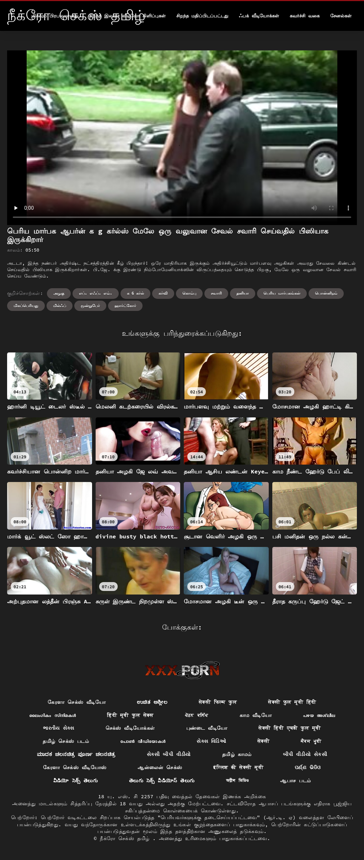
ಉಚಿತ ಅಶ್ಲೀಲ (152, 702)
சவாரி (216, 293)
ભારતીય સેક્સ (58, 728)
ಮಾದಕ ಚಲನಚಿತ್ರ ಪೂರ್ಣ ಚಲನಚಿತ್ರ (76, 754)
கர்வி (163, 293)
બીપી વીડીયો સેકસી (305, 754)
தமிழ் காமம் (237, 754)
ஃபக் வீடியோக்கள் (259, 16)
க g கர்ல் (135, 293)
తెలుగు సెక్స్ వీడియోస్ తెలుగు (161, 780)
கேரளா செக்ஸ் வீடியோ (77, 702)
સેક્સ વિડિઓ (211, 741)
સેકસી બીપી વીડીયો (169, 754)
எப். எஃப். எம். (95, 293)
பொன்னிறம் (326, 293)
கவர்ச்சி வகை (305, 16)
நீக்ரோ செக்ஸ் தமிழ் (126, 838)
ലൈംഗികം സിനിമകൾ (52, 715)
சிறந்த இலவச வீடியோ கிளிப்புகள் (127, 16)
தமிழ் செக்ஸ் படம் (66, 741)
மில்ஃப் (59, 305)
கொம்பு (189, 293)
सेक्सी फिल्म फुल (218, 702)
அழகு (58, 293)
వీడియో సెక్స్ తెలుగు (75, 780)
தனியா (242, 293)
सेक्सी (263, 741)
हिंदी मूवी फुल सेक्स (130, 715)
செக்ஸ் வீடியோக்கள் (130, 728)
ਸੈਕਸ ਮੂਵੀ (311, 741)
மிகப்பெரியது (26, 305)
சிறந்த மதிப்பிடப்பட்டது (202, 16)
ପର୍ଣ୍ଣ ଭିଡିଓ (308, 767)
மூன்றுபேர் (90, 305)
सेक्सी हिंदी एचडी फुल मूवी (289, 728)
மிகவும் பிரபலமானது (54, 16)
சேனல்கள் (341, 16)
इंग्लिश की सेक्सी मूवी (238, 767)
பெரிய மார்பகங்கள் (281, 293)
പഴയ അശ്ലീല (319, 715)
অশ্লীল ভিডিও (237, 780)
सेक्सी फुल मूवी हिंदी (292, 702)
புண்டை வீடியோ (207, 728)
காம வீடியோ (256, 715)
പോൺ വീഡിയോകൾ (142, 741)
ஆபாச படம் (295, 780)
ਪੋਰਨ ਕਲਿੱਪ (196, 715)
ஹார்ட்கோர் (125, 305)
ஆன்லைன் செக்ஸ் (160, 767)
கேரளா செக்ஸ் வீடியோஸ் (74, 767)
